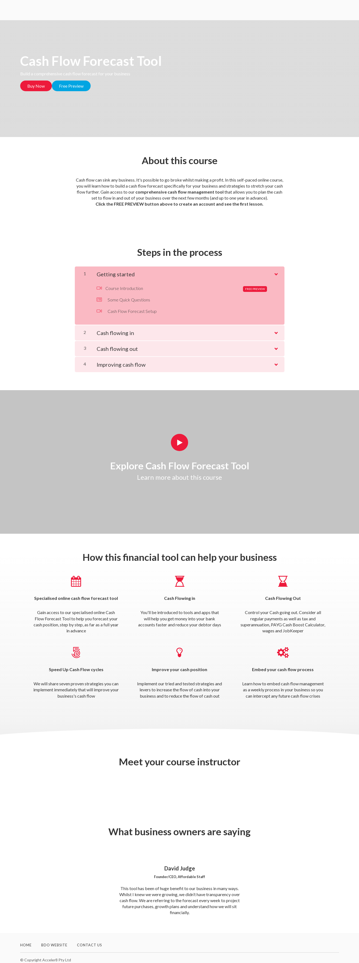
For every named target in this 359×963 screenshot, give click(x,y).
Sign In (332, 10)
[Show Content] (275, 268)
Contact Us (89, 940)
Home (26, 940)
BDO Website (54, 940)
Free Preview (75, 85)
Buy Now (36, 85)
